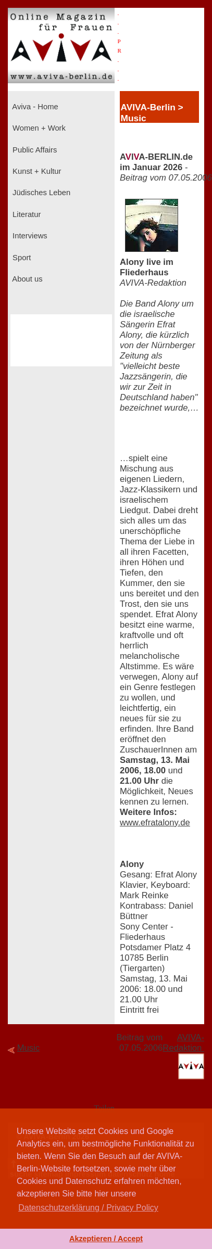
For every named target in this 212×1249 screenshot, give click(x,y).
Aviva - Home (34, 107)
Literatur (25, 214)
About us (26, 279)
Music (28, 1048)
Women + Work (38, 128)
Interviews (28, 236)
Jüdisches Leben (40, 192)
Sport (20, 257)
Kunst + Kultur (35, 171)
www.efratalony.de (155, 822)
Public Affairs (33, 150)
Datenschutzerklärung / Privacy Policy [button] (88, 1207)
